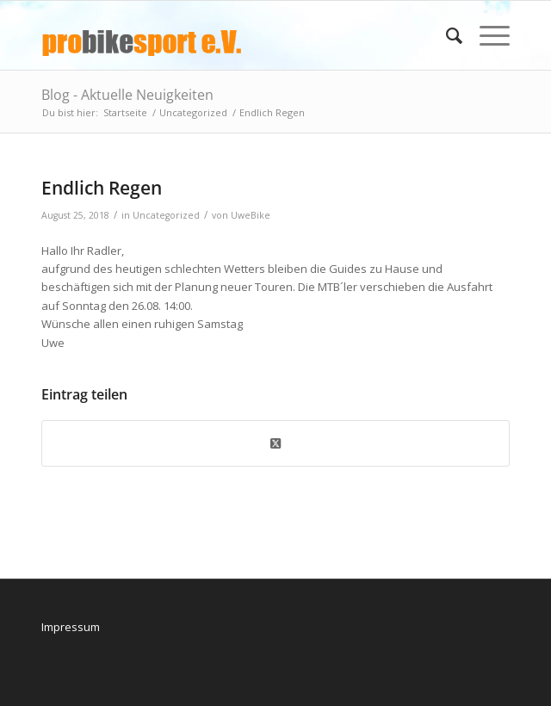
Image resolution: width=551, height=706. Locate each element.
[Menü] (486, 35)
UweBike (250, 215)
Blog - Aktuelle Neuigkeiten (127, 94)
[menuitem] (445, 35)
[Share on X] (275, 443)
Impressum (70, 627)
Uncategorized (166, 215)
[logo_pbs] (228, 35)
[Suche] (445, 35)
